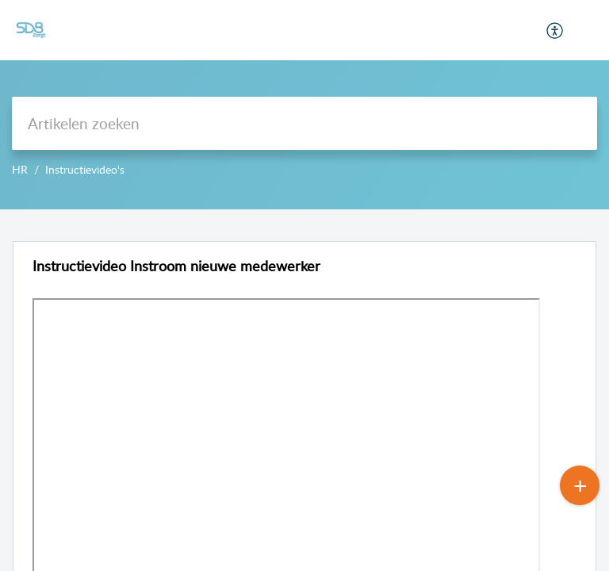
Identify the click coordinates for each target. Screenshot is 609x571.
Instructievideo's (84, 169)
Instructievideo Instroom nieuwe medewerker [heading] (176, 266)
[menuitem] (555, 30)
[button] (555, 30)
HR (20, 169)
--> (304, 104)
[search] (304, 123)
